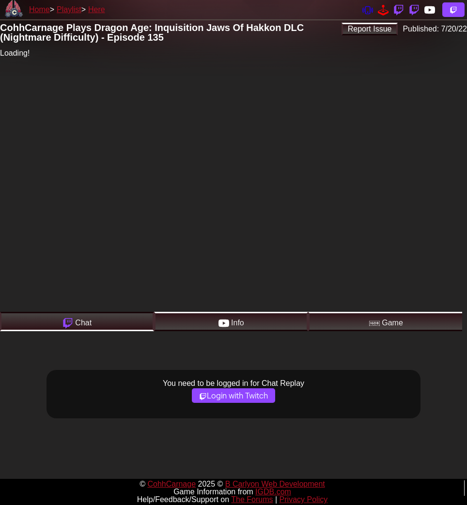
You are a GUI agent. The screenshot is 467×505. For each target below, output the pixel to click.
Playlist (69, 9)
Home (39, 9)
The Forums (252, 499)
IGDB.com (273, 492)
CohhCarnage (171, 484)
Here (96, 9)
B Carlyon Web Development (275, 484)
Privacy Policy (304, 499)
